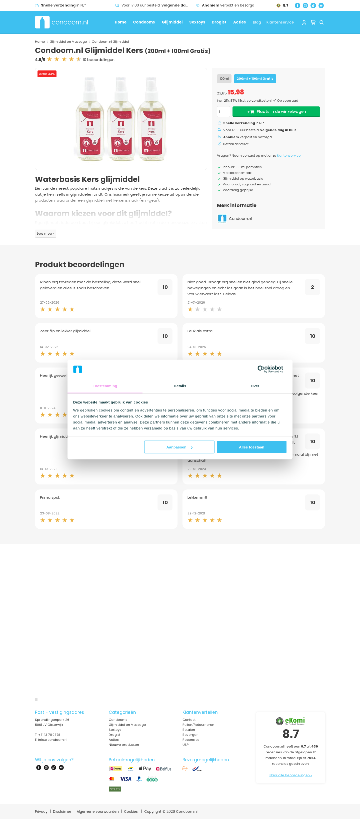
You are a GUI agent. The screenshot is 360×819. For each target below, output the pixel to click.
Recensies (191, 739)
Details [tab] (180, 386)
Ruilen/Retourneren (198, 724)
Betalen (188, 729)
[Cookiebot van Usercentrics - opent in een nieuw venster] (265, 369)
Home (120, 22)
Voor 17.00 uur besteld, (159, 5)
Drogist (219, 22)
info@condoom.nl (52, 739)
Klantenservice (280, 22)
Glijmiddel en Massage (68, 41)
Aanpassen (179, 447)
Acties (239, 22)
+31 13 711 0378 (49, 734)
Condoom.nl (240, 218)
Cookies (131, 811)
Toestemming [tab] (105, 386)
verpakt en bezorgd (228, 5)
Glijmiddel (172, 22)
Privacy (41, 811)
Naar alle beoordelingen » (291, 775)
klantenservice (289, 155)
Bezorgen (190, 734)
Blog (257, 22)
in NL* (63, 5)
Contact (189, 719)
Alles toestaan (251, 447)
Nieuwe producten (124, 744)
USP (185, 744)
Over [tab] (255, 386)
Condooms (144, 22)
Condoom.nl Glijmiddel (110, 41)
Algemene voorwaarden (98, 811)
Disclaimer (62, 811)
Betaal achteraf (235, 144)
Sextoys (197, 22)
